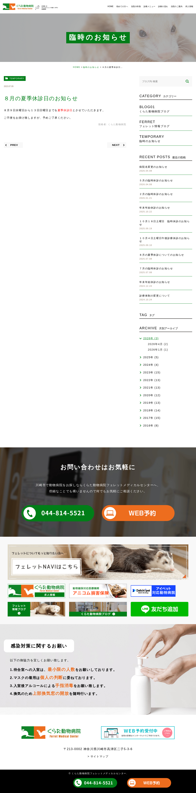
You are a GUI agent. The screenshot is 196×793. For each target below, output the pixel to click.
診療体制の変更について (154, 295)
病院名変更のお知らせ (153, 166)
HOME (76, 67)
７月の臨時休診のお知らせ (156, 268)
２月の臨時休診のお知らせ (156, 194)
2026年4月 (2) (158, 344)
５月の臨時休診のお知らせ (156, 180)
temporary (16, 78)
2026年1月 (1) (158, 349)
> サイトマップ (98, 756)
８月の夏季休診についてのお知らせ (161, 254)
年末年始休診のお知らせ (154, 207)
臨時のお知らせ (91, 67)
